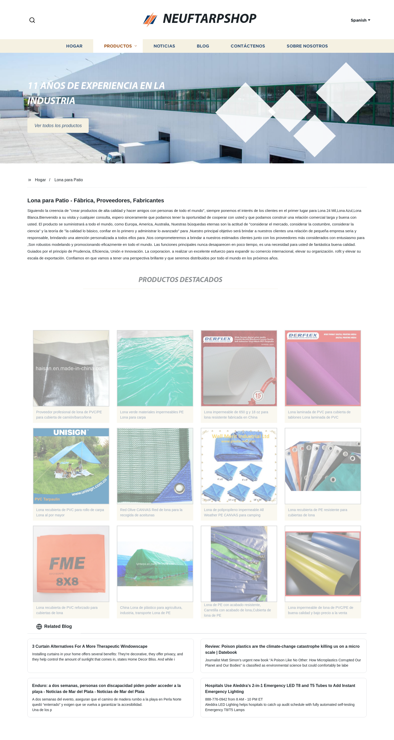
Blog (203, 49)
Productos (118, 49)
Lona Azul (345, 211)
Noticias (164, 49)
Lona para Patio (69, 180)
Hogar (74, 49)
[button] (32, 20)
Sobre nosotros (307, 49)
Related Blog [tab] (54, 627)
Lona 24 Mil (327, 211)
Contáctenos (248, 49)
